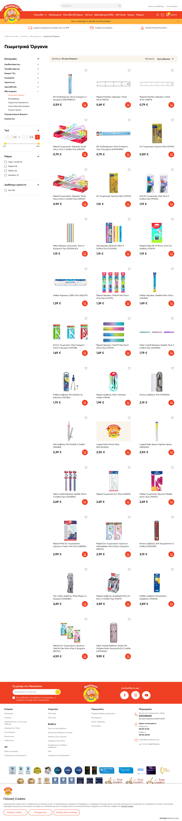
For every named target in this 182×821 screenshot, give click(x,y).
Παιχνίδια (38, 15)
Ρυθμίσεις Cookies (14, 812)
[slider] (5, 143)
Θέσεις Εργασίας (11, 751)
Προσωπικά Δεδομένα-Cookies (60, 733)
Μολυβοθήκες (13, 99)
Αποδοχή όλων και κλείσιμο (67, 812)
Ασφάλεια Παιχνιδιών (56, 741)
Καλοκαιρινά (55, 15)
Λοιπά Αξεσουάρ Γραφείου (19, 106)
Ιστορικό (7, 718)
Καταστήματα (172, 6)
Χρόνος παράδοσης (156, 6)
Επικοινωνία (9, 736)
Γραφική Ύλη (9, 73)
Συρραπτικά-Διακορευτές (18, 103)
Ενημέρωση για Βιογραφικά (15, 755)
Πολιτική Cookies (127, 806)
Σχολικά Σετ (9, 119)
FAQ (49, 751)
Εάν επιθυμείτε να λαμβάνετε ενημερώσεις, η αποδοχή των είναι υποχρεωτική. (34, 699)
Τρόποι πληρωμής (98, 722)
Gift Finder (52, 714)
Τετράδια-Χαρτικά (12, 69)
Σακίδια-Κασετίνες (12, 64)
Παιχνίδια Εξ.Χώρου (73, 15)
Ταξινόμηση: (150, 59)
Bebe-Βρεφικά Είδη (104, 15)
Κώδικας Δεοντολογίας (57, 737)
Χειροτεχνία (9, 82)
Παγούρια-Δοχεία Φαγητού (16, 114)
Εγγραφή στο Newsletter (27, 686)
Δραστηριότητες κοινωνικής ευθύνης (15, 723)
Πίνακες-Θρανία (14, 110)
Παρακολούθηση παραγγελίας (103, 714)
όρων (30, 700)
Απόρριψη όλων (40, 812)
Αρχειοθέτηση (10, 87)
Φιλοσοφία (8, 714)
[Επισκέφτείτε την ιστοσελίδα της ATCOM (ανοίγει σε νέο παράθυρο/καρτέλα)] (169, 818)
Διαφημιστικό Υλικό (12, 728)
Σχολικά (24, 36)
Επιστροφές (96, 726)
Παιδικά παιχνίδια (11, 36)
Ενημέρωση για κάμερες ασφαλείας (57, 746)
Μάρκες (140, 15)
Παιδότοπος (9, 740)
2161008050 (145, 716)
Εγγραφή (57, 692)
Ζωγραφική (9, 78)
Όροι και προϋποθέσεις (57, 728)
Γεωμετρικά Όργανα (16, 95)
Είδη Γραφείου (35, 36)
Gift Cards (120, 15)
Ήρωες (130, 15)
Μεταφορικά (96, 718)
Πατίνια (88, 15)
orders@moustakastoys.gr (149, 740)
